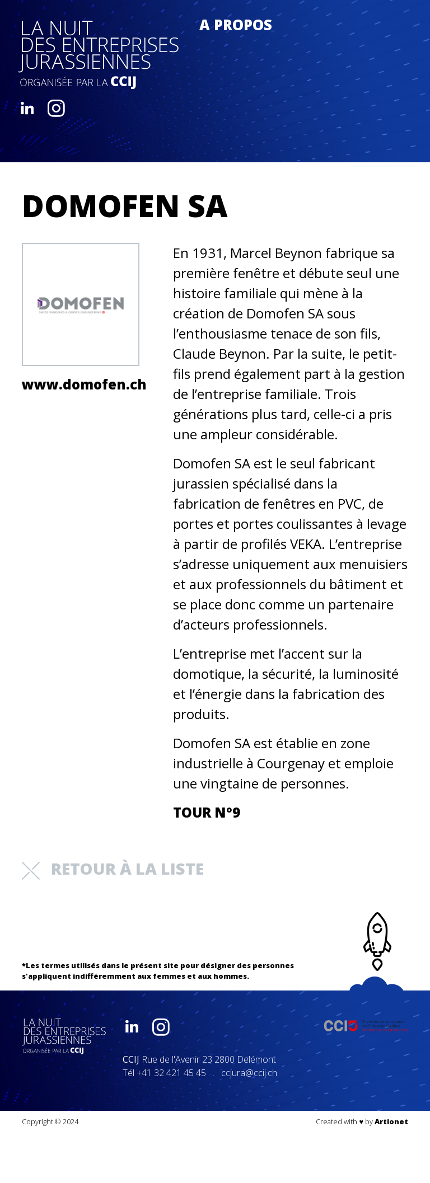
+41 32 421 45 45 (171, 1073)
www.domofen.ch (80, 384)
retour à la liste (113, 868)
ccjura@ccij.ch (249, 1073)
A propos (235, 25)
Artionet (391, 1121)
